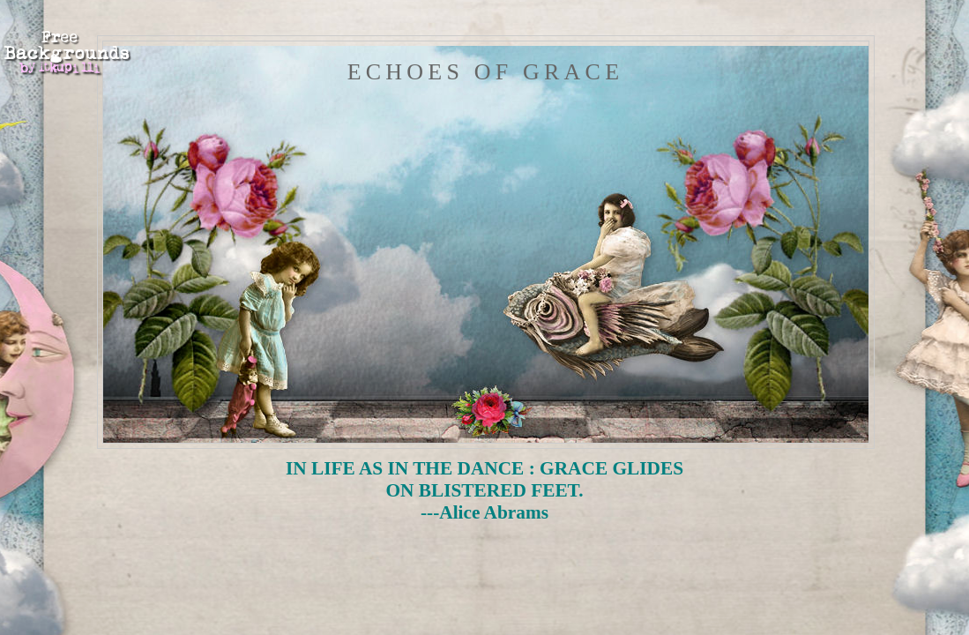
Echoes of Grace (485, 72)
